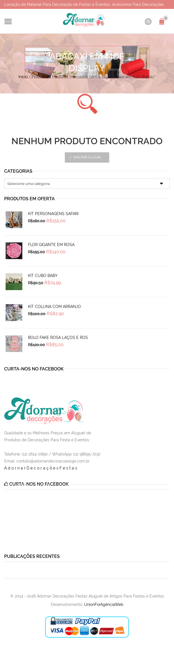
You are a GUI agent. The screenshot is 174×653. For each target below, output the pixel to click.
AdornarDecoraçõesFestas (41, 468)
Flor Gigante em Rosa (51, 244)
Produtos (40, 76)
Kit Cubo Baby (43, 275)
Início (23, 76)
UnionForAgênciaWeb (103, 604)
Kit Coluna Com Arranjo (54, 306)
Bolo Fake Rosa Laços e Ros (58, 337)
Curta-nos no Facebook (34, 369)
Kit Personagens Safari (53, 213)
